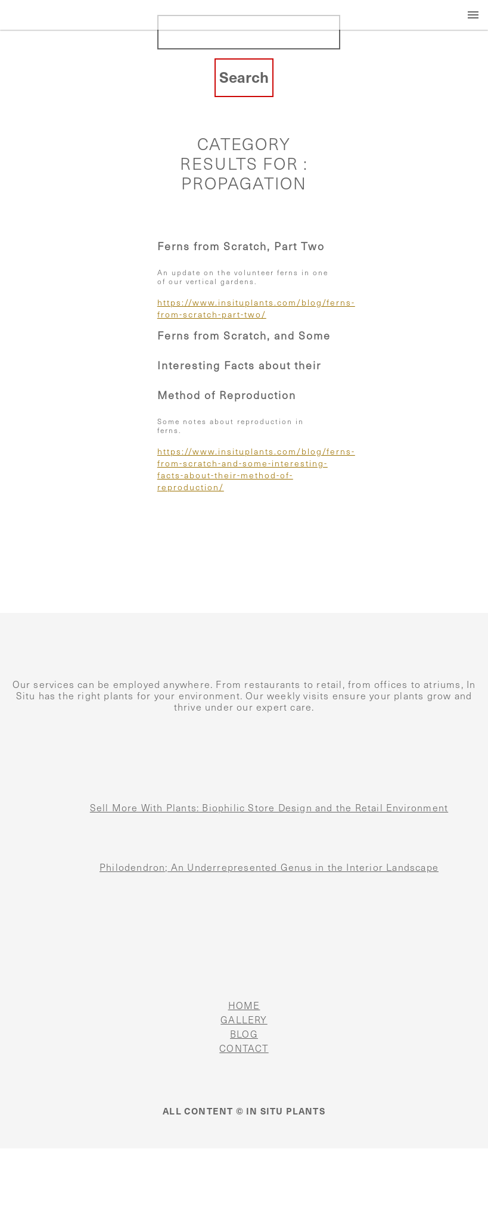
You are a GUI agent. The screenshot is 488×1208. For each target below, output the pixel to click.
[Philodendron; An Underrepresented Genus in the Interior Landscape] (24, 880)
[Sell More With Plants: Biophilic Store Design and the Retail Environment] (24, 821)
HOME (244, 1005)
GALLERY (243, 1020)
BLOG (244, 1034)
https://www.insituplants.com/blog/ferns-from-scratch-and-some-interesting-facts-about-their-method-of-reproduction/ (244, 470)
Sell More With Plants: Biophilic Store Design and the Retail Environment (269, 808)
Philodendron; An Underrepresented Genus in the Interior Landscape (269, 867)
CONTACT (243, 1048)
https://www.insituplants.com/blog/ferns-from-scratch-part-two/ (244, 309)
